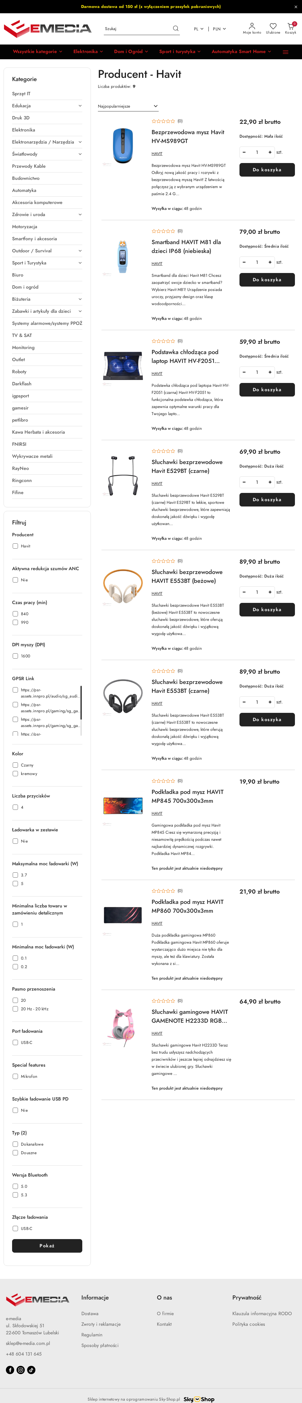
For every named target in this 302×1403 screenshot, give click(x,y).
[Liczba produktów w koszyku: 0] (290, 29)
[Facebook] (10, 1370)
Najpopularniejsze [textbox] (114, 106)
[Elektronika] (88, 52)
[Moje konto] (252, 29)
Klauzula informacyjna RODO (262, 1313)
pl (199, 29)
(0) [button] (180, 121)
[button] (38, 52)
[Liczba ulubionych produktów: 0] (273, 29)
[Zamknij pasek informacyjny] (295, 6)
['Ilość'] (257, 152)
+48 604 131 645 (24, 1354)
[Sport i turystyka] (180, 52)
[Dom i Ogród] (131, 52)
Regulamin (91, 1335)
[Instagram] (21, 1370)
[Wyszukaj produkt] (142, 29)
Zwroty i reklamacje (101, 1324)
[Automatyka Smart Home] (241, 52)
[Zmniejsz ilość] (244, 152)
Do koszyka (267, 170)
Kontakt (164, 1324)
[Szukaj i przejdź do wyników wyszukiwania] (176, 28)
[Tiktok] (31, 1370)
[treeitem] (47, 94)
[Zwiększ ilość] (270, 152)
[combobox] (128, 106)
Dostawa (90, 1313)
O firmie (165, 1313)
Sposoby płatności (100, 1345)
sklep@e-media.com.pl (28, 1343)
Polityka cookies (248, 1324)
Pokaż (47, 1246)
